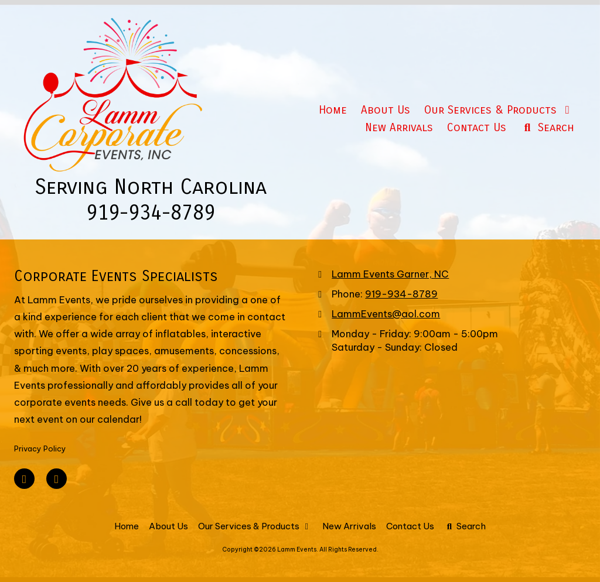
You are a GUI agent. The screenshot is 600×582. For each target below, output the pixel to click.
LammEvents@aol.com (386, 314)
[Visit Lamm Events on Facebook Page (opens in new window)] (24, 478)
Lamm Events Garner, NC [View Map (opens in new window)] (390, 274)
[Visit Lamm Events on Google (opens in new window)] (56, 478)
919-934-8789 (401, 294)
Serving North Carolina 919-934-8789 (151, 199)
